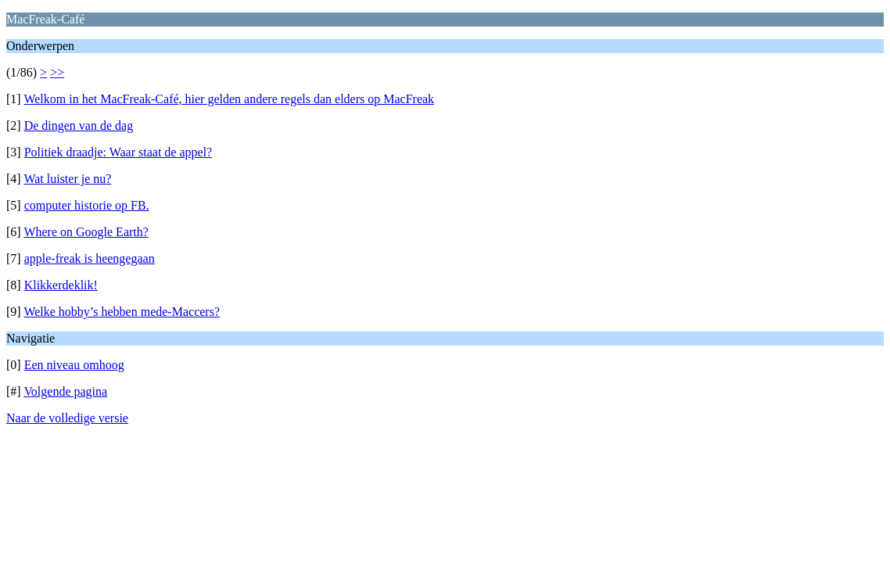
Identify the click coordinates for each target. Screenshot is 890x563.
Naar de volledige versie (67, 418)
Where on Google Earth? (85, 231)
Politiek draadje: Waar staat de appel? (118, 152)
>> (57, 72)
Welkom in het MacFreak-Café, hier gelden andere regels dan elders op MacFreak (228, 99)
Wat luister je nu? (67, 178)
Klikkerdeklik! (61, 285)
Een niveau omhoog (74, 364)
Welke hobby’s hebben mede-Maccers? (121, 311)
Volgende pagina (65, 391)
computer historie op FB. (86, 205)
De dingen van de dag (79, 125)
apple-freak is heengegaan (89, 258)
